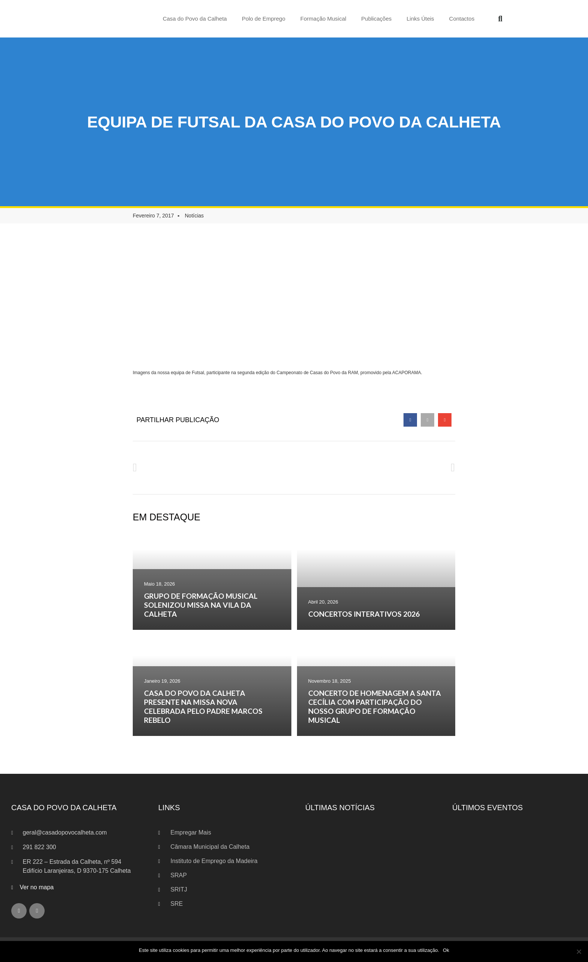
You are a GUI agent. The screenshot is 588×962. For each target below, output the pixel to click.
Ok (446, 950)
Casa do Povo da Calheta (195, 18)
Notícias (194, 216)
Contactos (462, 18)
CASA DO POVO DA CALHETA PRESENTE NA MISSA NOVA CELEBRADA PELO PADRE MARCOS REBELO (203, 706)
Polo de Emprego (263, 18)
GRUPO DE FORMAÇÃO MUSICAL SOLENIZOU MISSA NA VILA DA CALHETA (201, 605)
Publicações (376, 18)
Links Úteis (420, 18)
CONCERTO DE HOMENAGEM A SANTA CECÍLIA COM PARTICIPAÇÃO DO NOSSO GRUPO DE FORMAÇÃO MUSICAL (374, 706)
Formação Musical (323, 18)
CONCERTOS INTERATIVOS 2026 (364, 614)
